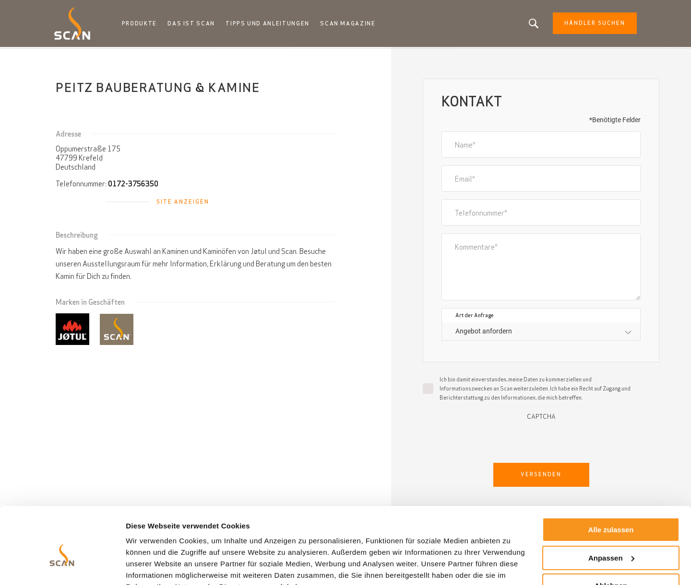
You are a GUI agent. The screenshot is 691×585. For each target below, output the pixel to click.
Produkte (143, 24)
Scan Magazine (350, 24)
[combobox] (541, 332)
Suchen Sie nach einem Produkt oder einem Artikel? (530, 24)
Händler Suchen (591, 24)
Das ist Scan (194, 24)
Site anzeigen (182, 202)
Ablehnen (611, 539)
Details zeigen (150, 566)
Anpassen (611, 510)
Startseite (70, 57)
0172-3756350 (133, 184)
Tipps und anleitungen (270, 24)
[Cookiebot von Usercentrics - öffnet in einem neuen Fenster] (62, 566)
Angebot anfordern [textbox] (483, 332)
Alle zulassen (610, 483)
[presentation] (541, 440)
